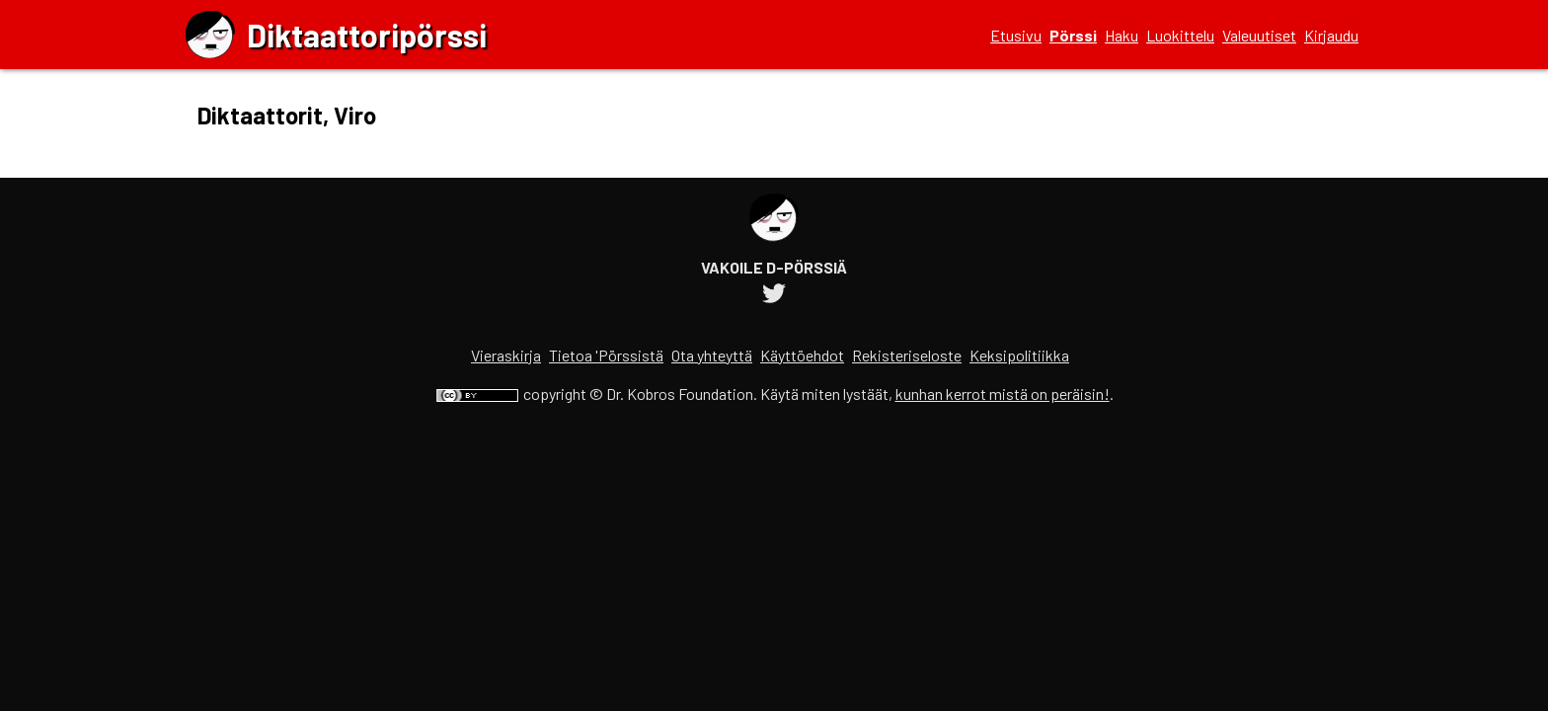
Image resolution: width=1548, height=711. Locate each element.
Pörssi (1073, 35)
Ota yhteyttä (711, 355)
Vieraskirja (506, 355)
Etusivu (1016, 35)
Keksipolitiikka (1019, 355)
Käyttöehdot (802, 355)
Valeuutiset (1259, 35)
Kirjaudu (1331, 35)
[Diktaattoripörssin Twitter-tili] (774, 295)
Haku (1121, 35)
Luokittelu (1180, 35)
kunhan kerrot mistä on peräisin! (1002, 393)
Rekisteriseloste (907, 355)
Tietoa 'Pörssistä (606, 355)
